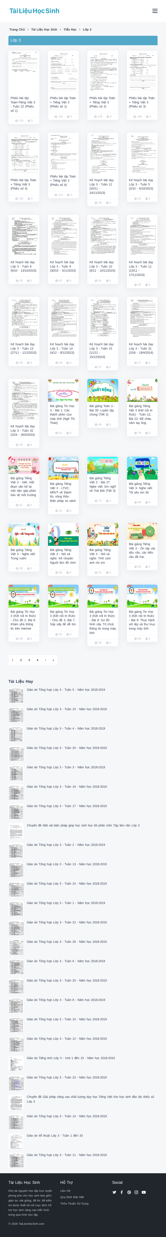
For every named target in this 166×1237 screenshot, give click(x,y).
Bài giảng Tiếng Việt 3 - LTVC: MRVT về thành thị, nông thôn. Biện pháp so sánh (63, 492)
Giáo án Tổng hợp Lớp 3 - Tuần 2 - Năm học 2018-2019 (66, 844)
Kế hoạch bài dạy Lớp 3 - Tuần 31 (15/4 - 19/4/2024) (141, 348)
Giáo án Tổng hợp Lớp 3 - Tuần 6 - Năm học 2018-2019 (66, 961)
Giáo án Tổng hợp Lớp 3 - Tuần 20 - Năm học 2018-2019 (67, 748)
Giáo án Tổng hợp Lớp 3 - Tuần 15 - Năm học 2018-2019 (67, 709)
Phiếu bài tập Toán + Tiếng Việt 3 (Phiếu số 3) (142, 102)
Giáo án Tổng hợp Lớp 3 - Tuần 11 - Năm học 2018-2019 (67, 1155)
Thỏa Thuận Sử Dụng (74, 1203)
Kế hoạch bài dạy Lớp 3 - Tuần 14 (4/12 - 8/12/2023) (62, 348)
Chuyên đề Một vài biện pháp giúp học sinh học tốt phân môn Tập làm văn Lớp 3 (83, 825)
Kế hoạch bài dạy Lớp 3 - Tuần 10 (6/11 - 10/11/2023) (102, 266)
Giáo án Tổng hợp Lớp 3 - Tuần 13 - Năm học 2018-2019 (67, 864)
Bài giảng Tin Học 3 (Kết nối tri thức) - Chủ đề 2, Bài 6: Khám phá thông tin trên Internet (23, 620)
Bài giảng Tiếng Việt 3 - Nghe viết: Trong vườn (23, 554)
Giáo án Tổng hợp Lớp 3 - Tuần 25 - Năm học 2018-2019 (67, 980)
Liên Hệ (65, 1190)
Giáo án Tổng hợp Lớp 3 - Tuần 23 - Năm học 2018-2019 (67, 1077)
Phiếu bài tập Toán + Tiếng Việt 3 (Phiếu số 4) (23, 184)
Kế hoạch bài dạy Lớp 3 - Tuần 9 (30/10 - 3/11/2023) (63, 266)
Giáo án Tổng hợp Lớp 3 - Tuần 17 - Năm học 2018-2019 (67, 806)
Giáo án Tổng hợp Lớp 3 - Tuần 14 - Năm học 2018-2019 (67, 1116)
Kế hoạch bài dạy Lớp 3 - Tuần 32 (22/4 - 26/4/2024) (23, 430)
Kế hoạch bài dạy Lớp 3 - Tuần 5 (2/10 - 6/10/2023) (141, 184)
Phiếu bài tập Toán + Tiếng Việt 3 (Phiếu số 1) (63, 102)
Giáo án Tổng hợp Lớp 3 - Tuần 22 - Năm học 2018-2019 (67, 922)
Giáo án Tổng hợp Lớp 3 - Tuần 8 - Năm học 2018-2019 (66, 1000)
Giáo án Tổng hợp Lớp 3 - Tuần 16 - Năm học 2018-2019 (67, 786)
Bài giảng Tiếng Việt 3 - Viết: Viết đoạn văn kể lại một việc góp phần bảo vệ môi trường (23, 486)
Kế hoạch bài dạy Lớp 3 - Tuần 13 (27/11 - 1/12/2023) (23, 348)
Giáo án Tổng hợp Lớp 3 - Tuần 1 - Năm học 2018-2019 (66, 903)
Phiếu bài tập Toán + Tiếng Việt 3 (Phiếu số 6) (63, 181)
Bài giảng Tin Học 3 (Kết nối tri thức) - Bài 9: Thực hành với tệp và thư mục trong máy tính (142, 620)
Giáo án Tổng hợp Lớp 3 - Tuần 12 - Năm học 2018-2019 (67, 1038)
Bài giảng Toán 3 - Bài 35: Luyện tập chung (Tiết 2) (102, 410)
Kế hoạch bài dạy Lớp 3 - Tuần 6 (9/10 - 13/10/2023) (23, 266)
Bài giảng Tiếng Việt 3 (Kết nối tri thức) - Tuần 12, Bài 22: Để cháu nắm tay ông (140, 414)
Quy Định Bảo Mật (72, 1197)
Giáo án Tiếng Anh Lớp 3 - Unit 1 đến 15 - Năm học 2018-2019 (71, 1058)
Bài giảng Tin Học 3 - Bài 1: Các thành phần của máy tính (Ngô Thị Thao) (62, 414)
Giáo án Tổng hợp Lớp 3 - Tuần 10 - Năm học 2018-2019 (67, 1019)
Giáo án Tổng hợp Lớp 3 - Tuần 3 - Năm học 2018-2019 (66, 767)
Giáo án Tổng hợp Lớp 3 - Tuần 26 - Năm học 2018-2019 (67, 941)
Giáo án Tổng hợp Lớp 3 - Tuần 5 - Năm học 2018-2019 (66, 689)
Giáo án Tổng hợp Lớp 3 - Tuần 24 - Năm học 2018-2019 (67, 883)
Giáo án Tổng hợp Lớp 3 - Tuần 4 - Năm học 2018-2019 (66, 728)
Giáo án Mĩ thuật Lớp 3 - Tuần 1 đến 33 (55, 1135)
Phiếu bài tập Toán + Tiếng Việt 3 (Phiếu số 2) (102, 102)
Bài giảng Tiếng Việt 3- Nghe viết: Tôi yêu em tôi (141, 488)
